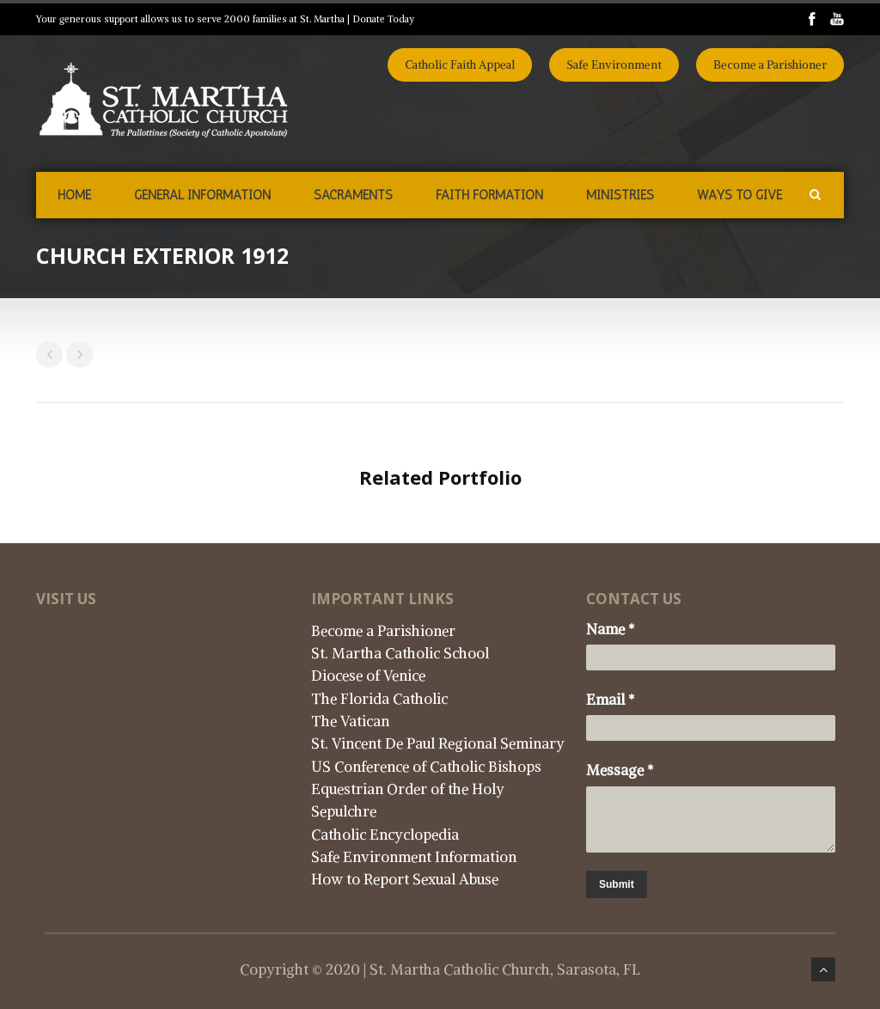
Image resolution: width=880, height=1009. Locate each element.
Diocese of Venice (368, 675)
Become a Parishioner (770, 65)
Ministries (620, 195)
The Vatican (350, 721)
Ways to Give (739, 195)
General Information (202, 195)
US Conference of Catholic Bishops (426, 766)
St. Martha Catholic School (400, 653)
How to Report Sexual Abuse (404, 879)
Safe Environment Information (413, 856)
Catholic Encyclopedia (385, 834)
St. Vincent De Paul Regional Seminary (438, 743)
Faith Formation (489, 195)
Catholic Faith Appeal (460, 65)
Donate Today (383, 19)
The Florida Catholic (379, 698)
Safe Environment (614, 65)
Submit (616, 884)
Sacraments (353, 195)
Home (74, 195)
